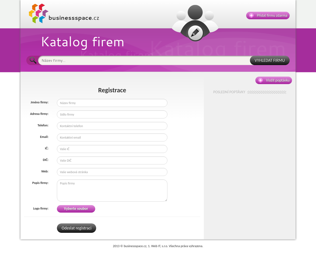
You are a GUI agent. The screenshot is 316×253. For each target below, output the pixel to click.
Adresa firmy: (39, 114)
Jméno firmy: (39, 102)
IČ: (46, 148)
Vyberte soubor (76, 208)
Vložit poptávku (274, 80)
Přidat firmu (268, 15)
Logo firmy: (40, 208)
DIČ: (45, 160)
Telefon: (43, 125)
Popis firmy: (40, 183)
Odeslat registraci (76, 228)
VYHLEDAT (270, 60)
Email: (44, 137)
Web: (44, 171)
